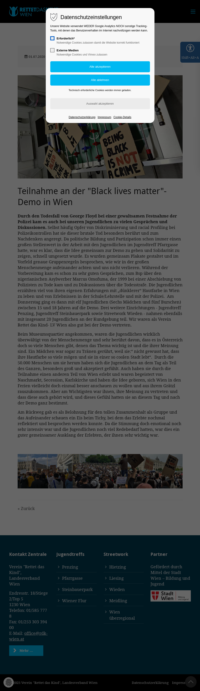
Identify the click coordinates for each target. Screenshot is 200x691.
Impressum (104, 117)
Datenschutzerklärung (82, 117)
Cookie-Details (122, 117)
